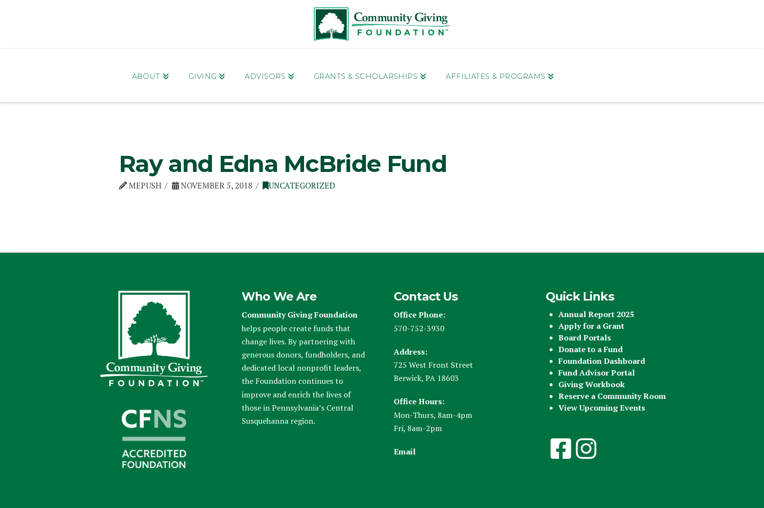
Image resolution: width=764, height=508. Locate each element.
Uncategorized (299, 185)
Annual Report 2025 (596, 314)
